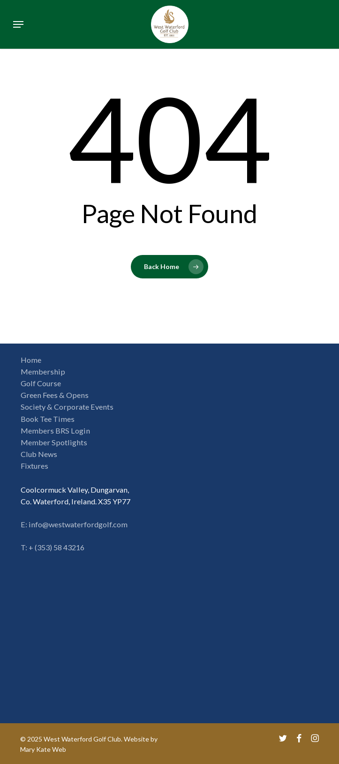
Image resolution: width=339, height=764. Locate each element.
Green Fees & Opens (55, 394)
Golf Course (41, 383)
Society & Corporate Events (67, 406)
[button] (18, 24)
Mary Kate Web (43, 749)
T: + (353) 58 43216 (52, 547)
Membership (43, 371)
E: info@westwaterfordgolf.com (74, 524)
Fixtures (34, 465)
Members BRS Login (55, 430)
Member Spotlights (54, 442)
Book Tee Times (48, 418)
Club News (39, 453)
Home (31, 359)
